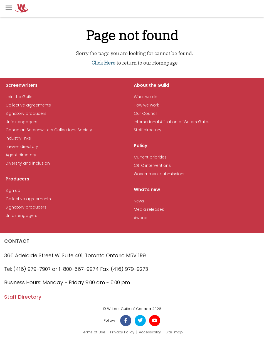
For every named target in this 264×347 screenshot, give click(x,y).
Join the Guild (19, 97)
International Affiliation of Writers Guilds (172, 122)
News (139, 201)
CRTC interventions (152, 165)
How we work (146, 105)
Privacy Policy (122, 332)
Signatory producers (26, 113)
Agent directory (21, 155)
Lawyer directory (22, 146)
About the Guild (151, 85)
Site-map (174, 332)
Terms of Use (93, 332)
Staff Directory (22, 296)
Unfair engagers (21, 122)
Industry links (18, 138)
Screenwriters (22, 85)
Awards (141, 217)
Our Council (145, 113)
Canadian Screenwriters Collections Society (49, 130)
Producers (17, 179)
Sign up (13, 190)
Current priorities (150, 157)
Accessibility (150, 332)
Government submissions (160, 174)
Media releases (149, 209)
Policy (140, 145)
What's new (147, 189)
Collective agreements (28, 105)
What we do (145, 97)
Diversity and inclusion (28, 163)
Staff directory (147, 130)
